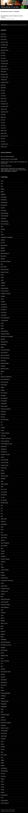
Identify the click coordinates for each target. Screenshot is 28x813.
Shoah (2, 744)
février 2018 (3, 130)
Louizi (2, 615)
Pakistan (3, 674)
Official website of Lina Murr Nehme (11, 7)
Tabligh (2, 760)
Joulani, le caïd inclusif (6, 165)
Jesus (2, 548)
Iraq (2, 513)
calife (2, 280)
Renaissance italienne (6, 722)
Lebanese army (4, 591)
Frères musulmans (5, 441)
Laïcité (2, 583)
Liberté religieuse (5, 607)
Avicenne (3, 242)
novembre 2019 (4, 77)
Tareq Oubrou (4, 768)
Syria (2, 752)
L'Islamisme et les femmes (7, 580)
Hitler (2, 486)
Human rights (4, 492)
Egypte (2, 371)
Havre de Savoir (4, 476)
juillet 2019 (3, 87)
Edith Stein (3, 360)
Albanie (2, 189)
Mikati (2, 636)
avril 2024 (3, 55)
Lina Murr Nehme (11, 18)
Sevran (2, 741)
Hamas (2, 470)
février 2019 (3, 98)
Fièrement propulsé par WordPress (8, 811)
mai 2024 (3, 52)
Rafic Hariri (3, 720)
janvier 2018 (3, 133)
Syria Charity (4, 754)
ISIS (2, 516)
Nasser (2, 653)
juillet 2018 (3, 117)
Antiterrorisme (4, 205)
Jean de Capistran (5, 543)
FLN (2, 425)
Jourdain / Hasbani (5, 559)
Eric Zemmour (4, 392)
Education (3, 366)
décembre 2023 (4, 61)
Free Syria (3, 435)
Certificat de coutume (6, 293)
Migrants (3, 634)
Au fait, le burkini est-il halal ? (7, 156)
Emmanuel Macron (5, 379)
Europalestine (4, 400)
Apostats (3, 207)
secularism (3, 738)
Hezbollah (3, 478)
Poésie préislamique (5, 693)
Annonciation (4, 197)
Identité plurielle (4, 502)
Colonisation (3, 312)
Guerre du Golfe (4, 462)
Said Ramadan (4, 730)
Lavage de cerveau (5, 588)
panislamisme (4, 682)
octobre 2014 (4, 146)
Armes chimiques (5, 223)
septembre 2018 (4, 111)
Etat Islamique (4, 398)
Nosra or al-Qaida (5, 661)
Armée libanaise (4, 221)
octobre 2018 (4, 109)
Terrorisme (3, 776)
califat (2, 277)
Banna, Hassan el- (5, 253)
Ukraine (2, 792)
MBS (2, 628)
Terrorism (3, 773)
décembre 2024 (4, 42)
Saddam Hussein (5, 728)
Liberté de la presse (5, 604)
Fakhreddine (4, 403)
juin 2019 (3, 90)
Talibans (3, 765)
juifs (2, 564)
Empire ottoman (4, 382)
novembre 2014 (4, 144)
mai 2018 (3, 122)
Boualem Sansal (4, 272)
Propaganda (3, 703)
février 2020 (3, 71)
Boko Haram (4, 266)
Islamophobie (4, 524)
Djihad (2, 347)
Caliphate (3, 282)
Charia (2, 299)
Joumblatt (3, 556)
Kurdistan (3, 575)
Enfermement (4, 384)
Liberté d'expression (5, 599)
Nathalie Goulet (4, 655)
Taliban (2, 762)
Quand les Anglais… (5, 714)
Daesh (2, 328)
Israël (2, 527)
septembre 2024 (4, 50)
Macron (2, 618)
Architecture (3, 218)
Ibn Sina (3, 497)
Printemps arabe (4, 701)
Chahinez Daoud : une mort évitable (9, 159)
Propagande (3, 706)
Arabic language (4, 213)
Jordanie (3, 551)
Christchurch (4, 304)
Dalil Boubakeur (4, 331)
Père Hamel (3, 685)
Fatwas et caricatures (6, 409)
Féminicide (3, 411)
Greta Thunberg (4, 459)
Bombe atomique (5, 269)
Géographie (3, 449)
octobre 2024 (4, 47)
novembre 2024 (4, 44)
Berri (2, 264)
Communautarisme (5, 317)
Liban (2, 596)
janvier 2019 (3, 101)
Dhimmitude (3, 344)
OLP (2, 663)
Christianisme (4, 307)
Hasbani (3, 473)
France (2, 430)
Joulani (2, 553)
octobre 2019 (4, 79)
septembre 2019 (4, 82)
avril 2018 (3, 125)
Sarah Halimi (4, 733)
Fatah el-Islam (4, 406)
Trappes (3, 779)
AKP (2, 186)
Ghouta (2, 457)
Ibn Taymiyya (4, 500)
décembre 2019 (4, 74)
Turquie (2, 789)
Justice (2, 567)
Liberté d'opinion (4, 602)
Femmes (3, 417)
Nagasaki (3, 647)
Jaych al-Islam (4, 535)
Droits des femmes (5, 358)
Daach (2, 323)
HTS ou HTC (4, 489)
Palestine (3, 677)
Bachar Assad (4, 245)
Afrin (2, 183)
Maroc (2, 626)
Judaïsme (3, 561)
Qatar (2, 712)
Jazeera (2, 540)
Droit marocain (4, 352)
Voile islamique (4, 800)
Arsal (2, 226)
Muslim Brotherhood (5, 642)
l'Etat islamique (4, 577)
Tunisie (2, 784)
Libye (2, 610)
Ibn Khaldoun (4, 494)
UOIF (2, 797)
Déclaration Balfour (5, 333)
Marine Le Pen (4, 623)
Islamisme (3, 521)
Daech (2, 325)
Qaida (2, 709)
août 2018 (3, 114)
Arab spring (3, 210)
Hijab (2, 481)
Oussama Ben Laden (6, 671)
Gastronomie (4, 446)
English (2, 387)
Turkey (2, 787)
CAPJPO (3, 285)
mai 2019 (3, 93)
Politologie (3, 695)
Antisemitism (4, 199)
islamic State (4, 518)
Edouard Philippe (5, 363)
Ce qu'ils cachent (5, 291)
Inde (2, 505)
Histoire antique (4, 484)
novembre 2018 (4, 106)
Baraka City (3, 256)
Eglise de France (5, 368)
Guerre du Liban (4, 465)
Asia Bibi (3, 229)
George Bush (4, 451)
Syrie (2, 757)
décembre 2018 (4, 103)
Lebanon (3, 594)
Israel (2, 529)
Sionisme (3, 746)
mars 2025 (3, 34)
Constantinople (4, 320)
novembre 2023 (4, 63)
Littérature (3, 612)
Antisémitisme (4, 202)
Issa (2, 532)
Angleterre (3, 194)
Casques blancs (4, 288)
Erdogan (3, 390)
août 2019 (3, 85)
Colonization (3, 315)
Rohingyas (3, 725)
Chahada (3, 296)
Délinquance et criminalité (7, 336)
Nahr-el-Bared (4, 650)
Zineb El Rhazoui (5, 803)
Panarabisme (4, 679)
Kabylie (2, 572)
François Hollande (5, 433)
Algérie (2, 191)
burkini (2, 274)
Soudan (2, 749)
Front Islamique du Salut (6, 443)
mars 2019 (3, 95)
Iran (2, 510)
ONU (2, 666)
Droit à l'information (5, 350)
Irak (1, 508)
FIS (1, 422)
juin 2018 (3, 120)
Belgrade (3, 258)
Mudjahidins (3, 639)
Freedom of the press (6, 438)
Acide (2, 181)
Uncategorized (4, 795)
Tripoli (2, 781)
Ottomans (3, 669)
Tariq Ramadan (4, 771)
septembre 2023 (4, 69)
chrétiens (3, 301)
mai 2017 (3, 138)
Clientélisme (3, 309)
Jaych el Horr (4, 537)
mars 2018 (3, 128)
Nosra (2, 658)
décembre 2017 (4, 136)
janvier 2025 (3, 39)
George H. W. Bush (5, 454)
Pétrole (2, 690)
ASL (2, 232)
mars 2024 (3, 58)
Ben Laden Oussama (6, 261)
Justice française (5, 569)
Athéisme (3, 240)
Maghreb (3, 620)
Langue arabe (4, 585)
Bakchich (3, 250)
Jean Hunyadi (4, 545)
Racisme (3, 717)
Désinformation (4, 341)
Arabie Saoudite (4, 215)
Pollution (3, 698)
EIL (1, 374)
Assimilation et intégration (7, 237)
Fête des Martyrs (5, 419)
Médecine (3, 631)
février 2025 (3, 36)
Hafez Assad (4, 468)
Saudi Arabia (4, 736)
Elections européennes (6, 376)
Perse (2, 687)
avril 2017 (3, 141)
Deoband (3, 339)
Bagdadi (3, 248)
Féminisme (3, 414)
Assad (2, 234)
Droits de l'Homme (5, 355)
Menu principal (26, 7)
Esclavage (3, 395)
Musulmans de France (6, 644)
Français (3, 427)
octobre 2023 (4, 66)
